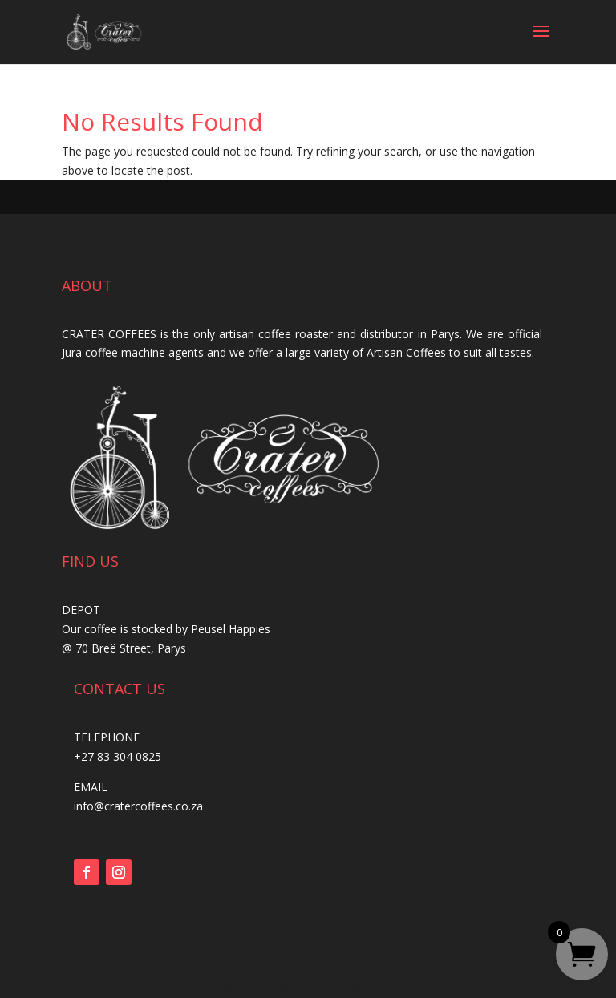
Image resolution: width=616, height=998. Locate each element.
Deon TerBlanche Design (394, 988)
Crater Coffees (271, 988)
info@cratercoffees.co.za (138, 806)
